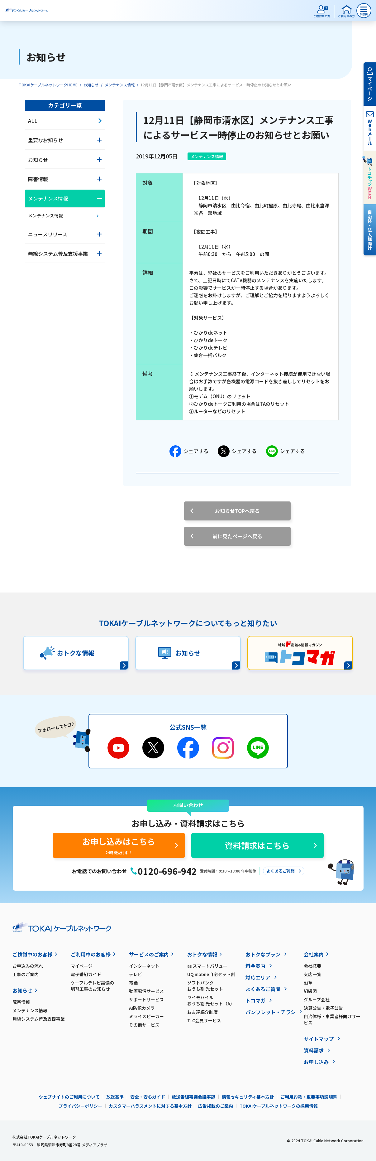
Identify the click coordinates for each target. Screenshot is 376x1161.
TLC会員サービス (204, 1020)
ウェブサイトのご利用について (69, 1097)
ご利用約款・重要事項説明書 (308, 1097)
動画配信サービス (146, 991)
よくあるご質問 (262, 989)
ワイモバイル (216, 1000)
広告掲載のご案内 (215, 1106)
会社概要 (312, 966)
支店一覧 (312, 974)
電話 (133, 983)
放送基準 (115, 1097)
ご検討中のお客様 (32, 954)
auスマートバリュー (207, 966)
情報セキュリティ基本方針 (248, 1097)
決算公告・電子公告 (323, 1008)
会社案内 (314, 954)
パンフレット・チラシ (270, 1012)
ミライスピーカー (146, 1016)
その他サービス (144, 1025)
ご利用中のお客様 (91, 954)
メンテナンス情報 (120, 84)
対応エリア (257, 977)
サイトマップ (319, 1038)
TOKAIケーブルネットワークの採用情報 (279, 1106)
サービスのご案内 (149, 954)
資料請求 (314, 1050)
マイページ (82, 966)
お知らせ (90, 84)
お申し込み (316, 1062)
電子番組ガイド (86, 974)
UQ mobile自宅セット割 (211, 974)
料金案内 (255, 966)
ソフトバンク (216, 986)
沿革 (308, 983)
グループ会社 (317, 999)
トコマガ (255, 1000)
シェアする (188, 451)
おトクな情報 (202, 954)
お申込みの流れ (27, 966)
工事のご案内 (25, 974)
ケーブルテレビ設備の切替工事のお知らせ (92, 986)
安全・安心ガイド (147, 1097)
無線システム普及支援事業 (38, 1019)
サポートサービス (146, 999)
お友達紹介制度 (202, 1012)
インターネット (144, 966)
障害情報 (21, 1002)
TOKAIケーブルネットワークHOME (48, 84)
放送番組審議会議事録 (193, 1097)
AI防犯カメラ (142, 1008)
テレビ (135, 974)
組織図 (310, 991)
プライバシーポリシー (80, 1106)
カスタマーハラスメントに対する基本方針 (150, 1106)
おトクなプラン (262, 954)
